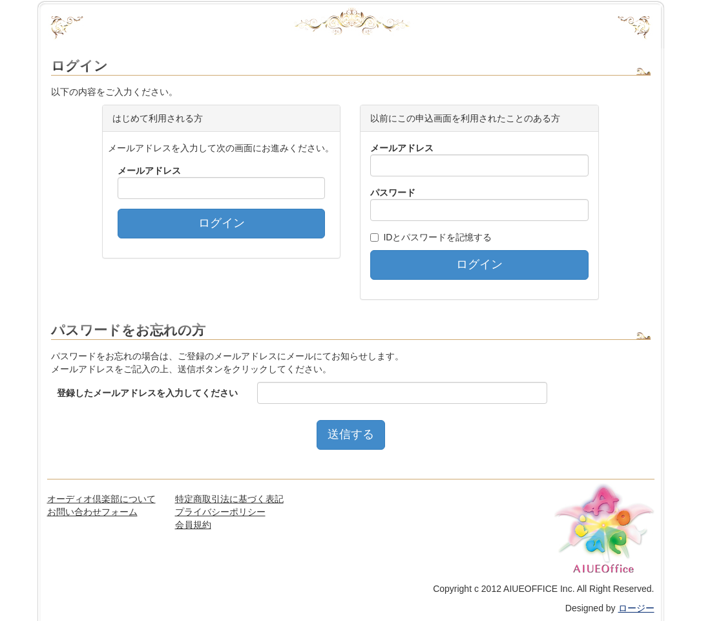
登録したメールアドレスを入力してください (147, 393)
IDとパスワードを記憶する (437, 237)
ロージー (636, 608)
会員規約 (193, 525)
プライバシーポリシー (220, 512)
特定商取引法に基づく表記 (229, 499)
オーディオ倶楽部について (101, 499)
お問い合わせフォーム (92, 512)
